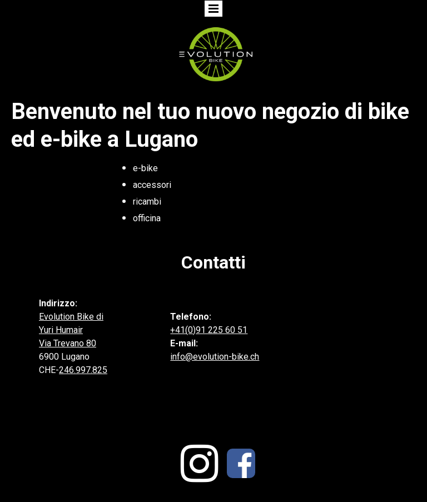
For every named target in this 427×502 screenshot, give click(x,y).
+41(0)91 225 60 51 (208, 330)
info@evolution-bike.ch (214, 356)
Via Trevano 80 (67, 343)
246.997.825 (83, 370)
